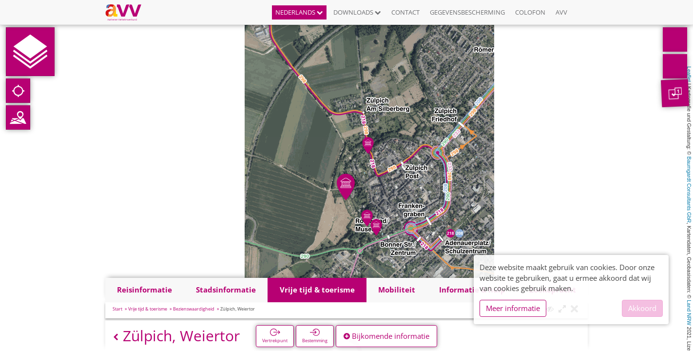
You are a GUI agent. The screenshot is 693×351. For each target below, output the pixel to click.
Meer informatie (513, 308)
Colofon (530, 12)
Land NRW (689, 312)
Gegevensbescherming (467, 12)
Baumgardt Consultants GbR (689, 189)
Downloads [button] (357, 12)
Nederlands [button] (299, 12)
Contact (405, 12)
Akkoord (642, 308)
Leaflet (689, 74)
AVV (561, 12)
